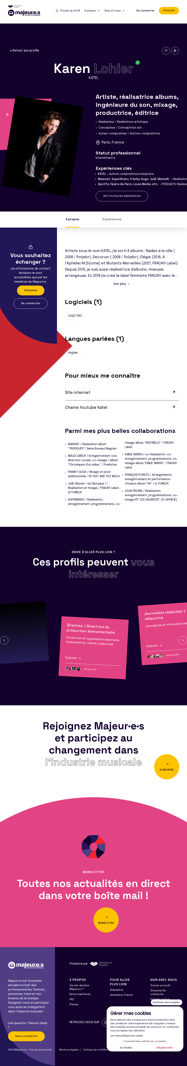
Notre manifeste (80, 994)
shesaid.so (116, 990)
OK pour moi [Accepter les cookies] (164, 1047)
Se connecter (145, 10)
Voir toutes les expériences (122, 196)
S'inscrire (169, 10)
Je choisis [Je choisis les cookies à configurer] (126, 1047)
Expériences (112, 219)
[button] (4, 640)
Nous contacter (26, 1036)
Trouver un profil (160, 985)
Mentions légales (69, 1050)
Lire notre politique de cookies (126, 1035)
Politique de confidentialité (98, 1050)
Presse (74, 1004)
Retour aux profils (24, 51)
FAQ (72, 999)
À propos (72, 219)
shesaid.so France (121, 995)
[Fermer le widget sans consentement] (166, 1002)
